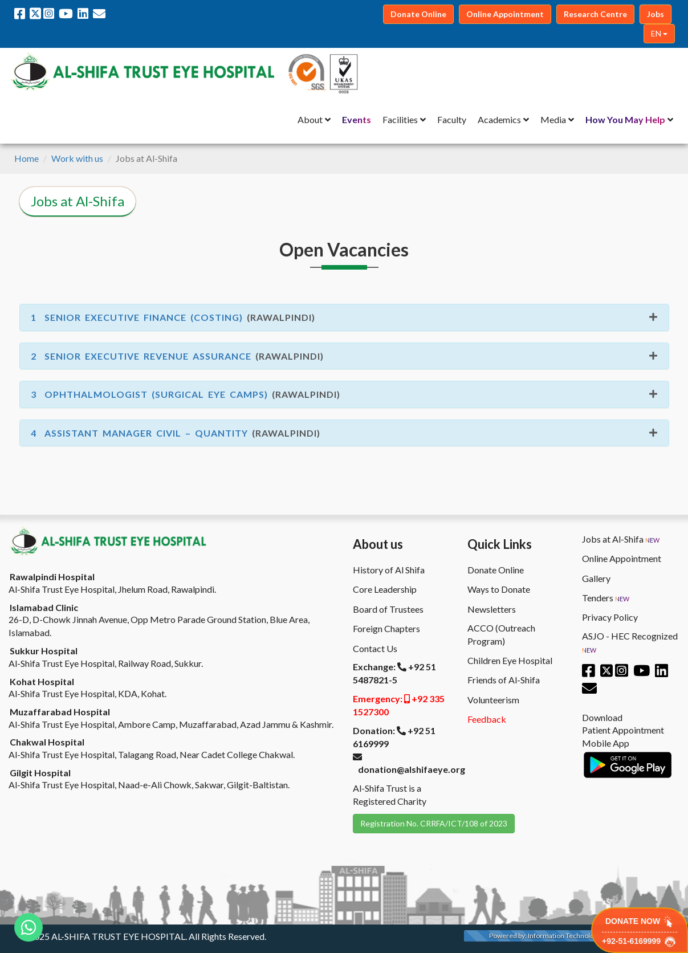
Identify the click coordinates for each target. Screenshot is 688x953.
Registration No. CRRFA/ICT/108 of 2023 (433, 823)
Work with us (77, 158)
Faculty (451, 119)
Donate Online (495, 569)
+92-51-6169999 (639, 942)
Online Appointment (621, 558)
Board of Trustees (388, 609)
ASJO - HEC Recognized (630, 642)
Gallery (596, 578)
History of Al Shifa (389, 569)
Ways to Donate (498, 589)
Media (553, 119)
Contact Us (375, 648)
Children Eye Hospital (509, 660)
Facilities (400, 119)
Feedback (486, 719)
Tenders (605, 598)
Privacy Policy (610, 617)
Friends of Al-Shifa (503, 679)
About (310, 119)
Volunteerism (493, 699)
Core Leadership (385, 589)
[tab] (344, 317)
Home (26, 158)
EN (659, 33)
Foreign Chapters (386, 628)
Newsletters (491, 609)
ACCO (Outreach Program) (501, 634)
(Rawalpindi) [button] (173, 317)
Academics (499, 119)
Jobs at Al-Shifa (620, 539)
